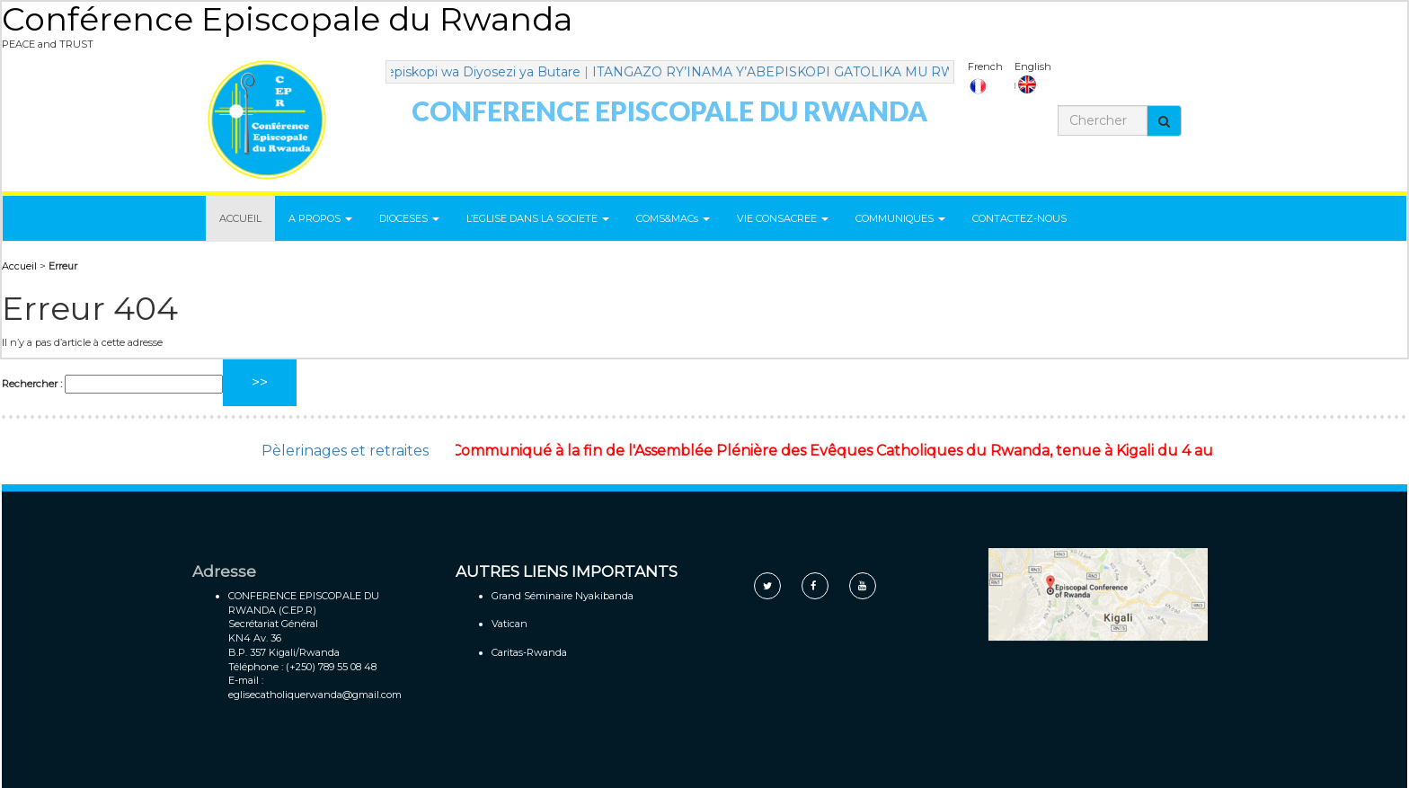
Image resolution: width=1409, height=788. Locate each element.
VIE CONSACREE (783, 218)
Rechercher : (32, 383)
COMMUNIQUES (900, 218)
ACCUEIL (240, 218)
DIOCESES (409, 218)
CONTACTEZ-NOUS (1019, 218)
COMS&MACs (673, 218)
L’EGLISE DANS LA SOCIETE (537, 218)
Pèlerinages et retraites (345, 450)
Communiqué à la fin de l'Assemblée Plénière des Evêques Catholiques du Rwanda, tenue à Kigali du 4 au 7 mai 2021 (877, 450)
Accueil (19, 266)
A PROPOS (320, 218)
